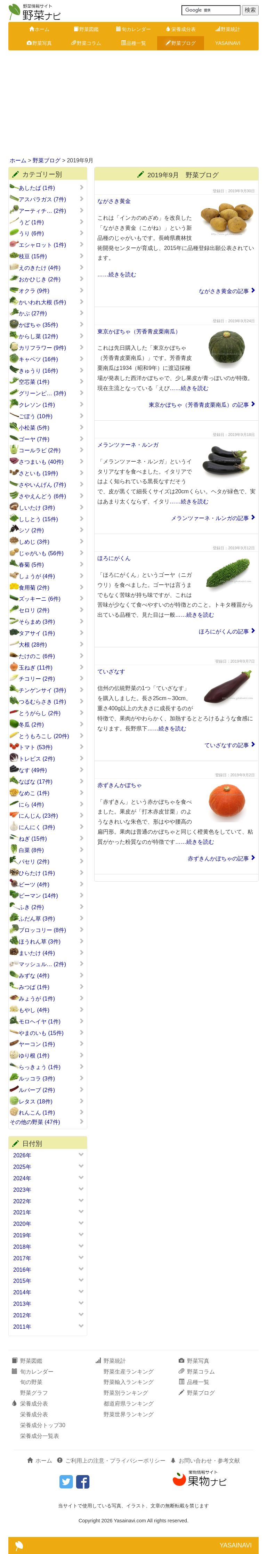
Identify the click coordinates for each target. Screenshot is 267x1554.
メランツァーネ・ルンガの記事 (210, 518)
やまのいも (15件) (51, 1033)
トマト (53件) (51, 747)
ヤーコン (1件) (51, 1044)
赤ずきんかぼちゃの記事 (218, 858)
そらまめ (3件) (51, 621)
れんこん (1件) (51, 1112)
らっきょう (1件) (51, 1067)
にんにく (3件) (51, 827)
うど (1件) (51, 222)
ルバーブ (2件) (51, 1090)
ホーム (39, 29)
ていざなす (111, 671)
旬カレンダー (133, 29)
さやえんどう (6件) (51, 496)
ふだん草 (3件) (51, 918)
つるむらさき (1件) (51, 701)
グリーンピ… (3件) (51, 393)
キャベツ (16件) (51, 359)
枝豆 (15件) (51, 256)
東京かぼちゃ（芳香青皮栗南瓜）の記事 (199, 405)
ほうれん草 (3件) (51, 941)
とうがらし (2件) (51, 713)
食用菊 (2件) (51, 587)
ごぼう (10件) (51, 416)
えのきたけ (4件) (51, 268)
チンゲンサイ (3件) (51, 690)
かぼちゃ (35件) (51, 325)
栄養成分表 (181, 29)
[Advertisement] (133, 104)
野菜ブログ (181, 43)
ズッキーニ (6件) (51, 599)
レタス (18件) (51, 1101)
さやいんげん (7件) (51, 484)
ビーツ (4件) (51, 884)
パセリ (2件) (51, 861)
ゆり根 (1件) (51, 1055)
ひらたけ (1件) (51, 873)
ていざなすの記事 (226, 745)
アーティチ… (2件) (51, 211)
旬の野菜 (31, 1382)
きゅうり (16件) (51, 370)
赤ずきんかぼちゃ (119, 785)
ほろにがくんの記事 (224, 631)
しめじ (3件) (51, 542)
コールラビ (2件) (51, 450)
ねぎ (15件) (51, 838)
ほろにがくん (114, 558)
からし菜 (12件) (51, 336)
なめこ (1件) (51, 793)
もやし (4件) (51, 1010)
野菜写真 (39, 43)
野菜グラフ (34, 1393)
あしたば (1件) (51, 188)
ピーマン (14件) (51, 895)
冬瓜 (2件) (51, 724)
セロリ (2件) (51, 610)
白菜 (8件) (51, 850)
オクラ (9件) (51, 291)
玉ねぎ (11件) (51, 667)
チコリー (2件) (51, 678)
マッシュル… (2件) (51, 964)
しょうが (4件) (51, 576)
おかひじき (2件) (51, 279)
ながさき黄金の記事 (224, 291)
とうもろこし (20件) (51, 736)
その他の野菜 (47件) (47, 1122)
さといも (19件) (51, 473)
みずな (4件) (51, 975)
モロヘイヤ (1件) (51, 1021)
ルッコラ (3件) (51, 1078)
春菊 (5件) (51, 564)
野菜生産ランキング (129, 1372)
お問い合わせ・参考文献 (205, 1461)
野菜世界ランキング (129, 1414)
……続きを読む (116, 274)
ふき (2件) (51, 907)
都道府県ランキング (129, 1404)
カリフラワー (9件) (51, 348)
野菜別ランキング (126, 1393)
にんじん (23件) (51, 815)
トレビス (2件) (51, 758)
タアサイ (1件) (51, 633)
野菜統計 (227, 29)
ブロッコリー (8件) (51, 930)
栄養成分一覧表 (39, 1436)
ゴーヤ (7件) (51, 439)
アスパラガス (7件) (51, 199)
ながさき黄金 (114, 201)
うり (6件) (51, 233)
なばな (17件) (51, 781)
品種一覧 (133, 43)
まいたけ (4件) (51, 953)
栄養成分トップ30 (42, 1425)
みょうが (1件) (51, 998)
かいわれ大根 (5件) (51, 302)
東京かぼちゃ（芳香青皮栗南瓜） (139, 331)
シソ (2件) (51, 530)
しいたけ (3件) (51, 507)
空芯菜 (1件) (51, 382)
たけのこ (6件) (51, 656)
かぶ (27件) (51, 313)
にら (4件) (51, 804)
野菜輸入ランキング (129, 1382)
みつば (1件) (51, 987)
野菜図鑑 (86, 29)
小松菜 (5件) (51, 427)
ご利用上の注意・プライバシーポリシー (111, 1461)
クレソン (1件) (51, 405)
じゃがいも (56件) (51, 553)
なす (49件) (51, 770)
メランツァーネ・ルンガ (128, 445)
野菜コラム (86, 43)
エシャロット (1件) (51, 245)
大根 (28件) (51, 644)
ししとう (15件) (51, 519)
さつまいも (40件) (51, 462)
